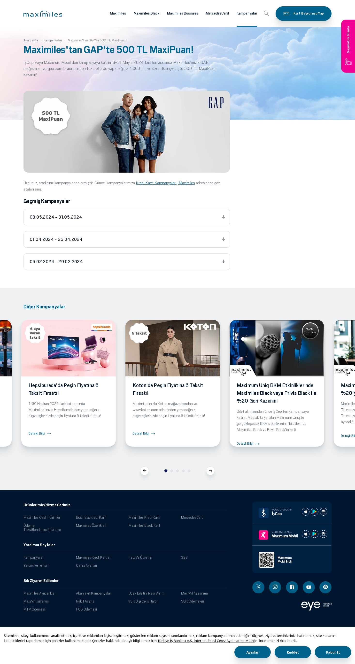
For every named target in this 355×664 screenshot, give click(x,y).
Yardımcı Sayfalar (39, 545)
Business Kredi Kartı (91, 517)
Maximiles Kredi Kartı (144, 517)
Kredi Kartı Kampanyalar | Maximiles (165, 183)
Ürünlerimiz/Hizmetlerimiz (46, 505)
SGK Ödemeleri (192, 601)
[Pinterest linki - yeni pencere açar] (325, 587)
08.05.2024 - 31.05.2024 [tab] (56, 217)
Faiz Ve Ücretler (140, 557)
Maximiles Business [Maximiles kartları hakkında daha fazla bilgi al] (182, 13)
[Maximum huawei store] (323, 534)
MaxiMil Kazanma (194, 593)
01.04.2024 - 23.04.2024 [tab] (56, 239)
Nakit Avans (85, 601)
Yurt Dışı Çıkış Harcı (143, 601)
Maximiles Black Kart (144, 525)
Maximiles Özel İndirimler (41, 517)
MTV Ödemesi (34, 609)
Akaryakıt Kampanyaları (94, 593)
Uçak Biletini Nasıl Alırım (146, 593)
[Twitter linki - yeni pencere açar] (258, 587)
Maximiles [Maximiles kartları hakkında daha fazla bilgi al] (118, 13)
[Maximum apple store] (305, 534)
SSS (184, 557)
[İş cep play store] (314, 512)
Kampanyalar (33, 557)
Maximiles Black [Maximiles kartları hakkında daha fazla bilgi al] (146, 13)
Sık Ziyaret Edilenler (41, 581)
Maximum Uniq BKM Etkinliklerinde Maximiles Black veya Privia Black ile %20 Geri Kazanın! (276, 393)
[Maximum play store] (314, 534)
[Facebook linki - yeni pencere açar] (292, 587)
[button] (42, 14)
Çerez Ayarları (86, 565)
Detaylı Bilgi (37, 433)
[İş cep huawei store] (323, 512)
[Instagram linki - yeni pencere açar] (275, 587)
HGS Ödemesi (86, 609)
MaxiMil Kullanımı (36, 601)
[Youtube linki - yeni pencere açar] (309, 587)
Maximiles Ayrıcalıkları (39, 593)
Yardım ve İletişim (36, 565)
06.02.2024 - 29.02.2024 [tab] (56, 261)
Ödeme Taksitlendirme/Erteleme (42, 527)
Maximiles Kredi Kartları (93, 557)
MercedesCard (192, 517)
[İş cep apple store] (305, 512)
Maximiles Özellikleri (91, 525)
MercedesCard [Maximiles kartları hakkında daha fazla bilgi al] (217, 13)
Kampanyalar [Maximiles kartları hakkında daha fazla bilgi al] (247, 13)
